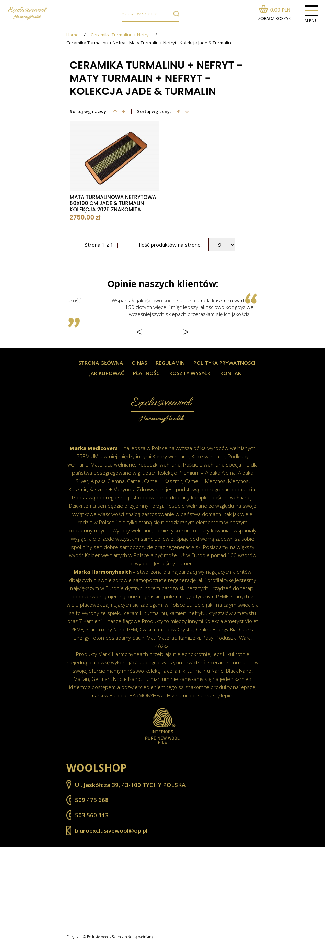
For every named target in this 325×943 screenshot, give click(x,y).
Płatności (147, 373)
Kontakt (232, 373)
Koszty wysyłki (190, 373)
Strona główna (100, 363)
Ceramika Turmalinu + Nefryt (120, 35)
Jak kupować (106, 373)
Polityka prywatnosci (224, 363)
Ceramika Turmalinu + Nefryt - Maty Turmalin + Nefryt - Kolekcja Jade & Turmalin (148, 43)
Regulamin (170, 363)
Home (72, 35)
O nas (139, 363)
